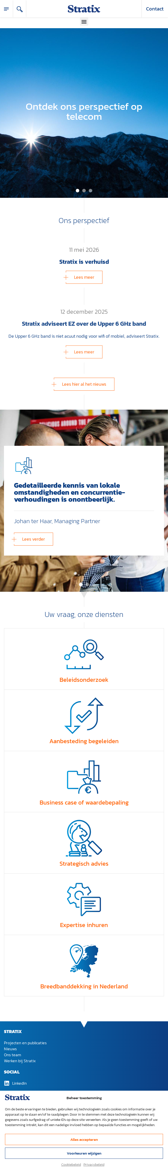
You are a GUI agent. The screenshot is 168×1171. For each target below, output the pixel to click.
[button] (84, 21)
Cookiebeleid (71, 1164)
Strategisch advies (84, 863)
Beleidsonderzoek (84, 679)
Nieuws (10, 1049)
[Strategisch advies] (84, 838)
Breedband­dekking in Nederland (84, 986)
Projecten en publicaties (25, 1043)
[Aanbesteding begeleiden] (84, 716)
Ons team (12, 1055)
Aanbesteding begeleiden (84, 741)
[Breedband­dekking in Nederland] (84, 961)
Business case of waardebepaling (84, 802)
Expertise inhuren (84, 925)
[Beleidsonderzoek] (84, 654)
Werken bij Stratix (20, 1061)
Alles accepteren (84, 1139)
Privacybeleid (94, 1164)
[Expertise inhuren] (84, 900)
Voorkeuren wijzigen (84, 1153)
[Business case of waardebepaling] (84, 777)
